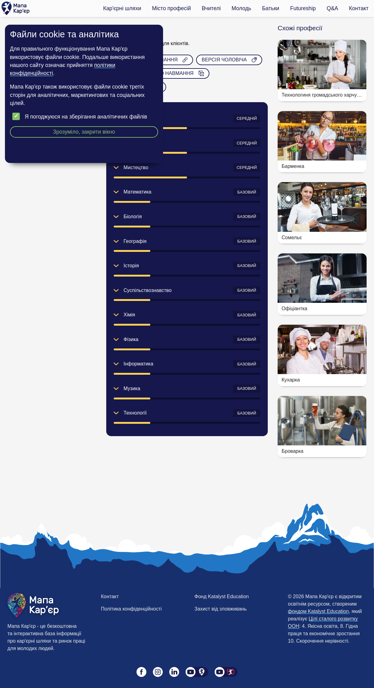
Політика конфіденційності (131, 608)
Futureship (303, 8)
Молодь (241, 8)
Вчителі (211, 8)
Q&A (332, 8)
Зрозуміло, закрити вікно (84, 132)
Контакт (358, 8)
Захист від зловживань (221, 608)
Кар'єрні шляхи (122, 8)
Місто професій (171, 8)
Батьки (270, 8)
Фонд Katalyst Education (222, 596)
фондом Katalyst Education (318, 611)
